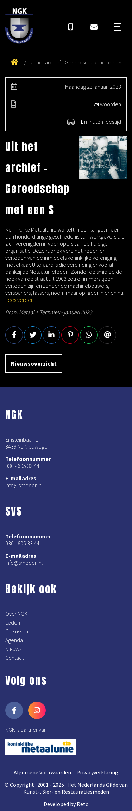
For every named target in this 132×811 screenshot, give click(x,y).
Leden (12, 622)
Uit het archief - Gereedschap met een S (75, 62)
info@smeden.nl (24, 485)
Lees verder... (20, 299)
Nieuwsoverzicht (34, 363)
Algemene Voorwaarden (42, 772)
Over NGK (16, 613)
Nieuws (13, 648)
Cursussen (16, 631)
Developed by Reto (66, 803)
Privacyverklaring (97, 772)
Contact (14, 657)
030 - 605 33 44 (22, 465)
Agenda (14, 640)
